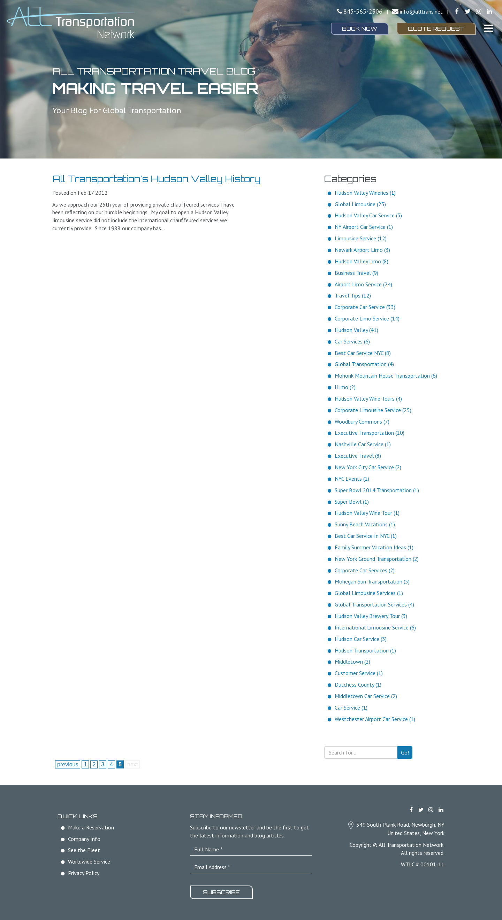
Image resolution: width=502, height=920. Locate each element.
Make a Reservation (91, 827)
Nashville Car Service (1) (363, 444)
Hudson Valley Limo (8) (361, 261)
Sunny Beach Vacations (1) (365, 524)
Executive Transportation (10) (369, 432)
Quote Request (436, 28)
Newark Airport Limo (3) (362, 249)
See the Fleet (84, 849)
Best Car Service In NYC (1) (366, 535)
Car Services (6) (352, 341)
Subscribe (221, 892)
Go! (405, 752)
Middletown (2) (352, 661)
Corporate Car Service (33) (365, 306)
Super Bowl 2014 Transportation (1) (377, 490)
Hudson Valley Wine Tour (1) (367, 512)
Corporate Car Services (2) (365, 570)
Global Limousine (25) (360, 204)
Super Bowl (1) (352, 501)
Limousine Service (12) (361, 238)
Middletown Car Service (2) (366, 696)
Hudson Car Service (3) (361, 638)
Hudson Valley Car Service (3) (368, 215)
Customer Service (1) (359, 673)
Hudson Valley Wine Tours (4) (368, 398)
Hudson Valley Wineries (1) (365, 192)
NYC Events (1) (352, 478)
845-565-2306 (362, 11)
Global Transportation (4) (364, 364)
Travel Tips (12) (353, 295)
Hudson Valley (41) (356, 329)
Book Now (359, 28)
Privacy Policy (83, 872)
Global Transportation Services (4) (374, 604)
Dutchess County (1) (358, 684)
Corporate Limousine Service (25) (373, 410)
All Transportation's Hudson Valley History (156, 178)
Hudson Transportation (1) (365, 650)
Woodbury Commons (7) (362, 421)
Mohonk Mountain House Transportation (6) (386, 375)
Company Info (84, 838)
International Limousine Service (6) (375, 627)
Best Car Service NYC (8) (363, 352)
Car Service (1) (351, 707)
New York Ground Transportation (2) (377, 558)
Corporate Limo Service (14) (367, 318)
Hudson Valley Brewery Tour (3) (371, 615)
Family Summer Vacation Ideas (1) (374, 547)
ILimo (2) (345, 387)
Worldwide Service (89, 861)
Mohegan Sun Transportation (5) (372, 581)
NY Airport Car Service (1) (364, 226)
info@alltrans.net (421, 11)
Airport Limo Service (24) (363, 284)
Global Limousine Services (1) (369, 592)
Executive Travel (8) (358, 455)
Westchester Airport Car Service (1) (375, 719)
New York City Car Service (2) (368, 467)
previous (67, 764)
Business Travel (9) (356, 272)
